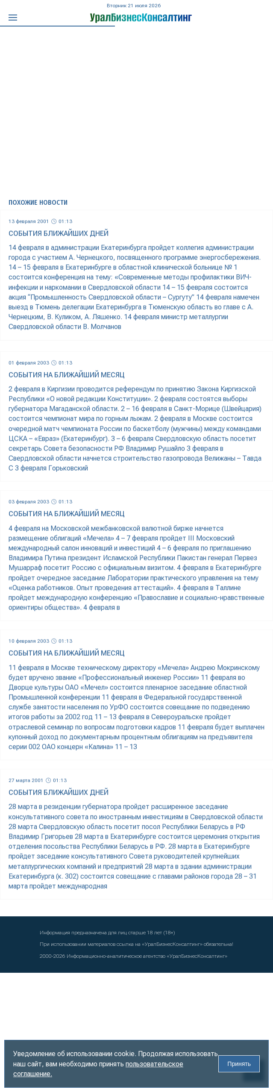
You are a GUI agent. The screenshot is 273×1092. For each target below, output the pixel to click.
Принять (239, 1063)
